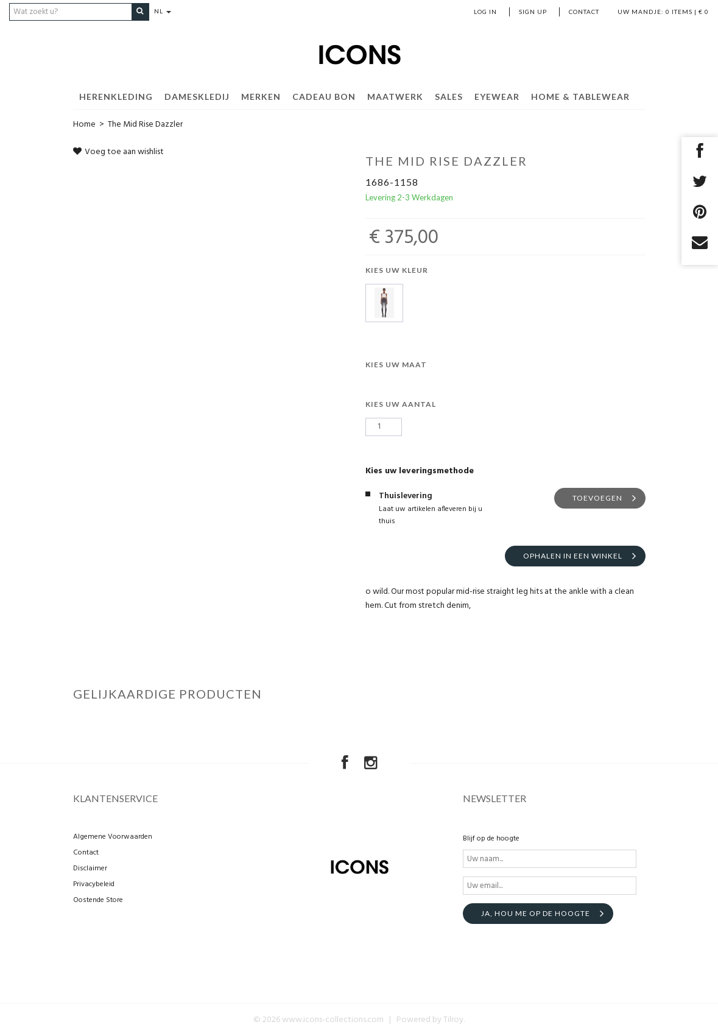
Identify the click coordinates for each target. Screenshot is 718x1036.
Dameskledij (197, 96)
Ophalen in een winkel (572, 555)
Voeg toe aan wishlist (118, 151)
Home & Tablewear (580, 96)
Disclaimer (90, 868)
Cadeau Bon (324, 96)
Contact (584, 11)
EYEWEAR (496, 96)
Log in (485, 11)
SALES (449, 96)
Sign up (533, 11)
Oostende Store (98, 900)
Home (84, 124)
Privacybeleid (93, 884)
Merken (261, 96)
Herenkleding (116, 96)
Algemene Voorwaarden (112, 837)
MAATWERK (395, 96)
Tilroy (453, 1020)
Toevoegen (597, 497)
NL (166, 11)
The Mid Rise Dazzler (145, 124)
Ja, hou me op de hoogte (535, 913)
